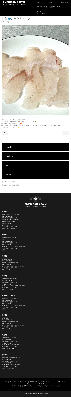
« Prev (5, 133)
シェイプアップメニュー (61, 382)
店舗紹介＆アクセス (29, 386)
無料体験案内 (33, 382)
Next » (65, 133)
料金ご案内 (13, 382)
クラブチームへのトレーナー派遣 (35, 384)
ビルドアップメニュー (46, 382)
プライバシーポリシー (43, 386)
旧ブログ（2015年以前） (11, 185)
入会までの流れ (23, 382)
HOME (5, 382)
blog (10, 22)
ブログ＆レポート (16, 386)
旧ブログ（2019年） (9, 182)
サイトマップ (55, 386)
